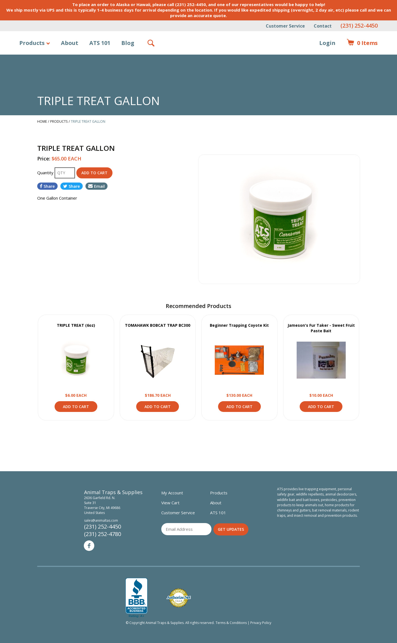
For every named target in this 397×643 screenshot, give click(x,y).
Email (96, 186)
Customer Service (285, 26)
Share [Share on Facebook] (47, 186)
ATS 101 (99, 43)
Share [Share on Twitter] (71, 186)
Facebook (89, 545)
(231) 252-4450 (359, 25)
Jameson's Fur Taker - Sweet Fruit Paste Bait (321, 328)
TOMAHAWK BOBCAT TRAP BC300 (157, 325)
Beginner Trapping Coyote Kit (239, 325)
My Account (172, 492)
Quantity (46, 172)
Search (151, 43)
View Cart (170, 502)
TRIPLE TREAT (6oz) (76, 325)
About (69, 43)
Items (362, 43)
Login (327, 43)
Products (32, 43)
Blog (127, 43)
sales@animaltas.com (101, 520)
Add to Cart (76, 406)
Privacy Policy (260, 622)
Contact (323, 26)
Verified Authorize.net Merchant (179, 597)
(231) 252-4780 (102, 534)
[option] (279, 219)
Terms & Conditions (231, 622)
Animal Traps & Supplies (198, 56)
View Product (75, 360)
